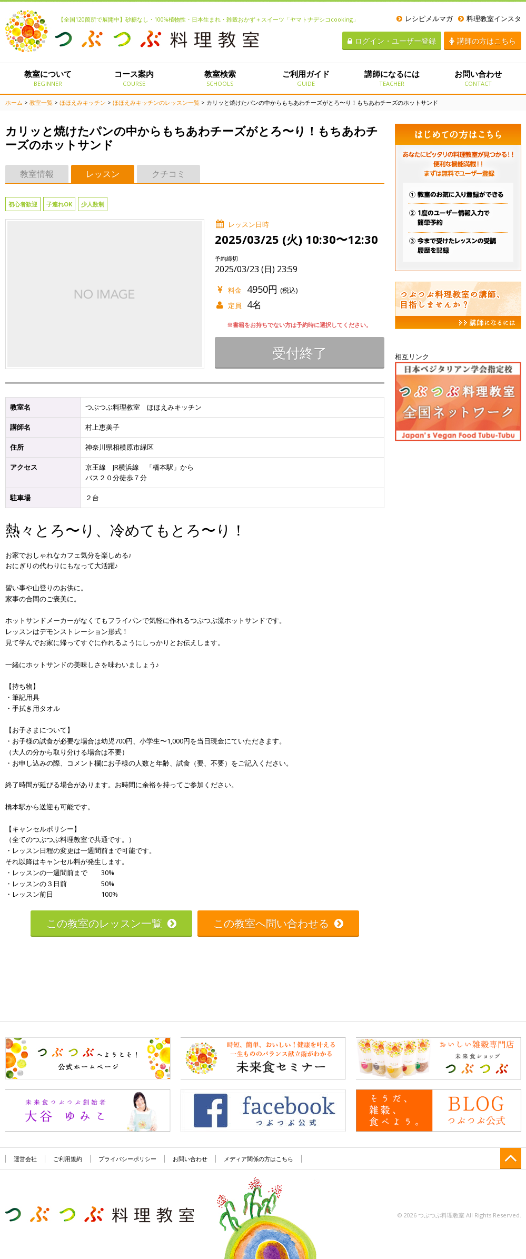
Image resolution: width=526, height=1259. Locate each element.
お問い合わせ (478, 77)
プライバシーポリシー (127, 1159)
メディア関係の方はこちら (258, 1159)
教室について (48, 77)
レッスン (103, 174)
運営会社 (25, 1159)
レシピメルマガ (424, 18)
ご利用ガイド (306, 77)
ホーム (14, 102)
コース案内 (134, 77)
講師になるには (392, 77)
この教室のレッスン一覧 (111, 923)
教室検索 (220, 77)
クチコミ (168, 174)
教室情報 (37, 174)
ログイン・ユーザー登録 (392, 41)
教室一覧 (41, 102)
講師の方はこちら (482, 41)
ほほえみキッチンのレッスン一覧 (156, 102)
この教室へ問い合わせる (278, 923)
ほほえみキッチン (82, 102)
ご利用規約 (67, 1159)
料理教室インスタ (489, 18)
